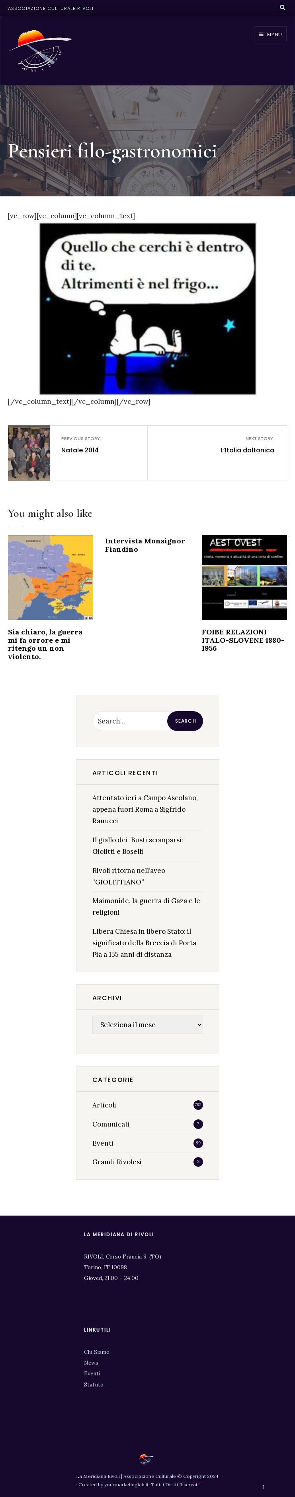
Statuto (94, 1384)
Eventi (102, 1143)
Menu (270, 34)
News (91, 1362)
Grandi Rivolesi (117, 1162)
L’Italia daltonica (237, 444)
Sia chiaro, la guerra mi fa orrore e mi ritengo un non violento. (45, 644)
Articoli (104, 1105)
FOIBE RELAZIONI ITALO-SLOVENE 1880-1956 (243, 640)
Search (185, 720)
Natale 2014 (98, 444)
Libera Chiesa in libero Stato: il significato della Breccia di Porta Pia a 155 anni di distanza (144, 943)
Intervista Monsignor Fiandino (145, 545)
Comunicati (111, 1124)
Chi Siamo (96, 1351)
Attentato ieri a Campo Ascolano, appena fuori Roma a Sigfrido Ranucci (145, 809)
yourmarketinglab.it (126, 1484)
